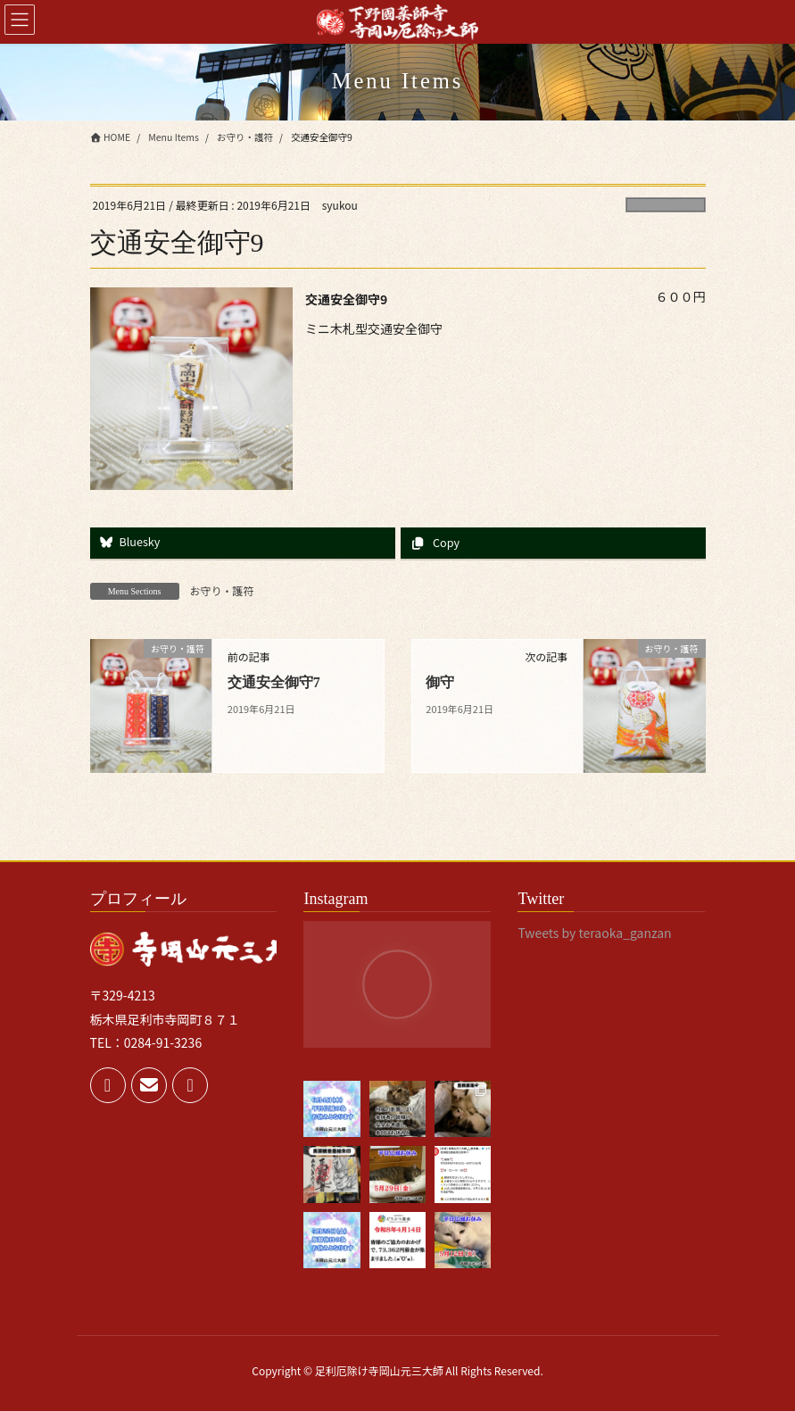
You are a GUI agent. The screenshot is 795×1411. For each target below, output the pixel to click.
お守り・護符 (665, 205)
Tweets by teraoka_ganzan (594, 933)
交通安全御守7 (274, 682)
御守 (440, 682)
